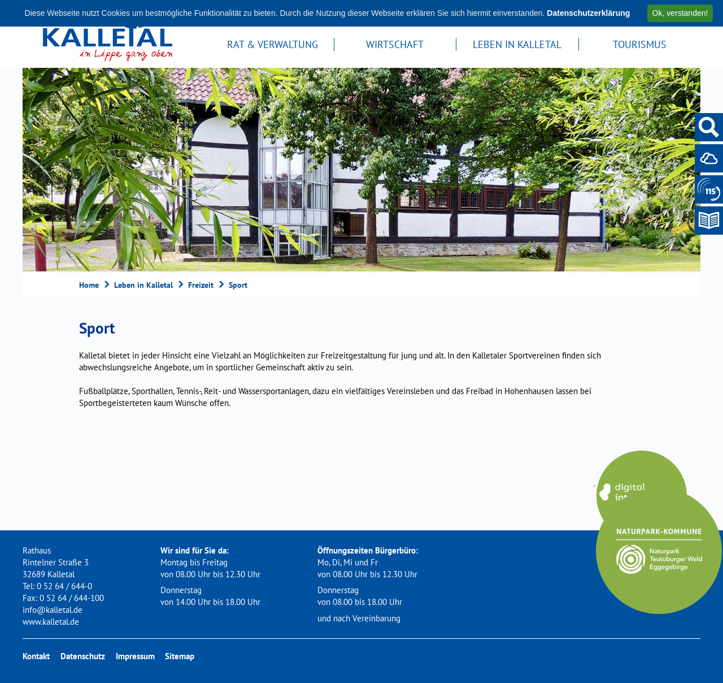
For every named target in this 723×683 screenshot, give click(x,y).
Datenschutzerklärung (588, 13)
